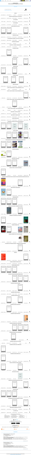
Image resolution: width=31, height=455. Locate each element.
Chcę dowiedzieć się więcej (12, 454)
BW (21, 0)
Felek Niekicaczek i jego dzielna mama (22, 417)
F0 (25, 0)
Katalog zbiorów (15, 6)
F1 (26, 0)
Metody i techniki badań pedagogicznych (7, 415)
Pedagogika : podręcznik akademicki (14, 417)
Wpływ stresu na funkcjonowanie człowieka (7, 442)
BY (24, 0)
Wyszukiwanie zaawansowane (7, 10)
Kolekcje (11, 10)
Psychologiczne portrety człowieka (14, 415)
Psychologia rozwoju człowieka (6, 417)
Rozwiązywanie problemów (21, 416)
